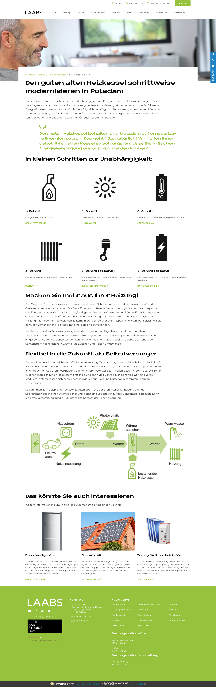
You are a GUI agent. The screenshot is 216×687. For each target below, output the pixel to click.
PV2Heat (29, 286)
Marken (115, 620)
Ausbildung (143, 12)
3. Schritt (145, 211)
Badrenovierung (119, 604)
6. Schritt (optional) (154, 271)
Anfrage (182, 3)
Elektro (81, 12)
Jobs (129, 12)
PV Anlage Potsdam (121, 609)
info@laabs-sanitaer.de (159, 3)
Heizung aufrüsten (57, 75)
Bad (54, 12)
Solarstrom (143, 609)
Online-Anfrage (145, 620)
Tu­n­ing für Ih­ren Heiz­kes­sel (160, 555)
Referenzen (161, 12)
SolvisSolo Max (146, 223)
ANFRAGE (213, 75)
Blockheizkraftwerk (93, 286)
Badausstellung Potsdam (150, 604)
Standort (116, 3)
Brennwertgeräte (35, 223)
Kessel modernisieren (79, 75)
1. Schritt (33, 211)
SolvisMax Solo (146, 579)
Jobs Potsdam (145, 615)
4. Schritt (33, 271)
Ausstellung (179, 12)
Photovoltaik (89, 223)
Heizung (67, 12)
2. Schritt (89, 211)
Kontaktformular (177, 620)
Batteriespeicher (147, 286)
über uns (116, 12)
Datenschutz (118, 625)
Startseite (30, 75)
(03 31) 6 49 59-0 (134, 3)
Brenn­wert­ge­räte (40, 555)
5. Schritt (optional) (98, 271)
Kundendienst (98, 12)
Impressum (143, 625)
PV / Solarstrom (90, 579)
